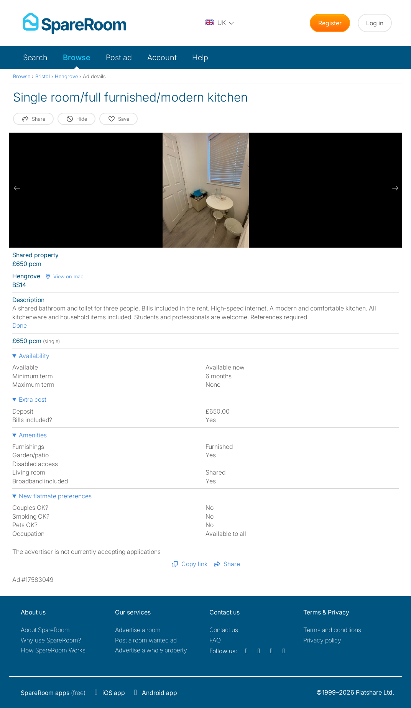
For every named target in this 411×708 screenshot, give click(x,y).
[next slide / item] (394, 188)
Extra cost (32, 399)
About (45, 630)
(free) (53, 693)
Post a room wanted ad (146, 640)
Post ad (119, 57)
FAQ (215, 640)
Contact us (223, 630)
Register (330, 23)
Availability (34, 356)
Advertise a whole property (151, 650)
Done (19, 325)
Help (200, 57)
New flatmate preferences (55, 496)
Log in (374, 23)
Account (162, 57)
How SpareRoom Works (53, 650)
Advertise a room (138, 630)
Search (35, 57)
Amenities (33, 435)
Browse (76, 57)
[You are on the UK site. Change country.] (220, 23)
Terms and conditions (332, 630)
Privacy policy (322, 640)
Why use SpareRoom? (51, 640)
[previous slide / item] (17, 188)
